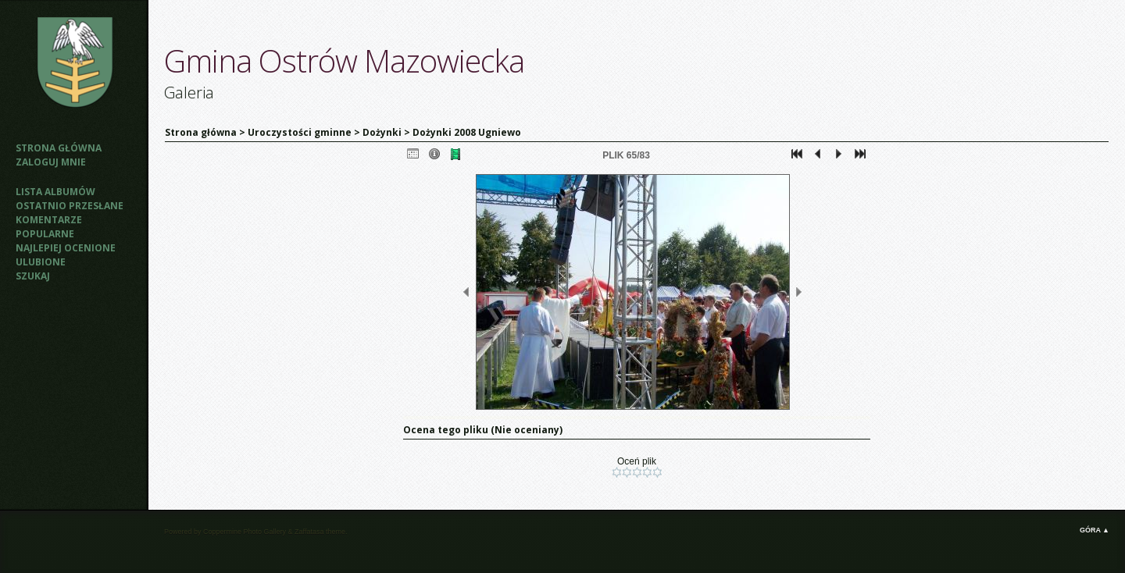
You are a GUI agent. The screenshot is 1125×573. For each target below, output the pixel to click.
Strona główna (59, 148)
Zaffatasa (309, 532)
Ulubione (41, 262)
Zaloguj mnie (51, 162)
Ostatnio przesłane (69, 205)
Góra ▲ (1094, 530)
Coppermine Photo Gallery (244, 532)
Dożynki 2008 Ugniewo (466, 132)
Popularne (45, 233)
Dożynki (382, 132)
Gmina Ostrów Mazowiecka (344, 60)
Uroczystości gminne (300, 132)
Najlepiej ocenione (66, 247)
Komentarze (49, 219)
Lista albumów (55, 191)
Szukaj (33, 276)
